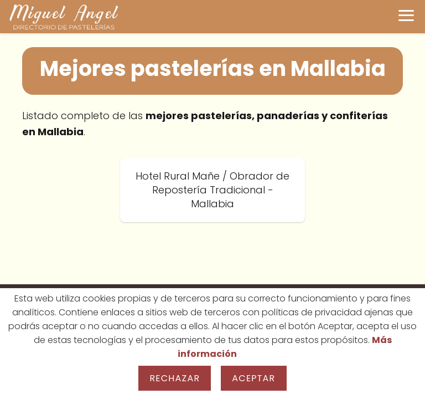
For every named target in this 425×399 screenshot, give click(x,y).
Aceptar (253, 378)
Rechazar (174, 378)
